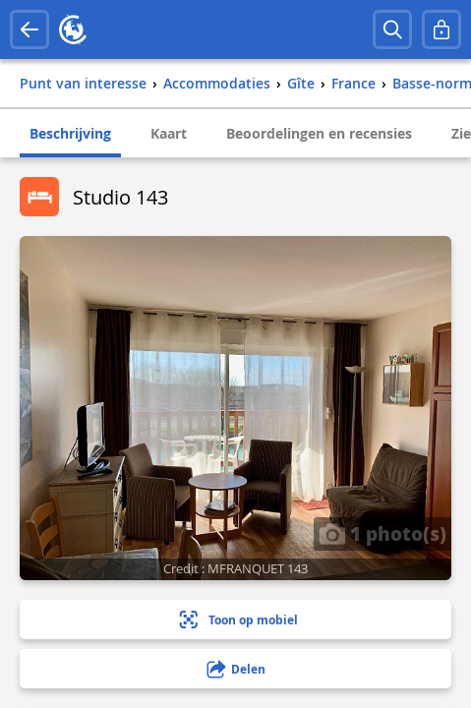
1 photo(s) (382, 533)
